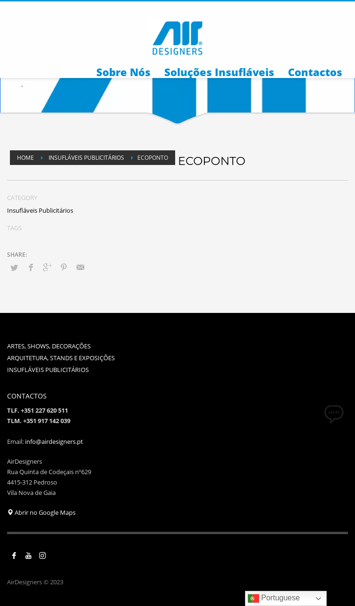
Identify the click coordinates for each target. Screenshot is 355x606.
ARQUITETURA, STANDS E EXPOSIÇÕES (61, 358)
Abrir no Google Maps (41, 512)
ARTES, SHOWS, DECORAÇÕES (49, 346)
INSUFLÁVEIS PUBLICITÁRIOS (48, 369)
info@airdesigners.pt (54, 441)
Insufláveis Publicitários (40, 210)
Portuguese (274, 598)
